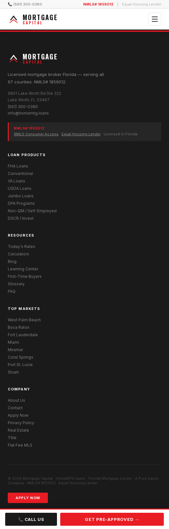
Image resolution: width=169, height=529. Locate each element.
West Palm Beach (24, 319)
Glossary (16, 283)
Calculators (18, 254)
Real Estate (18, 430)
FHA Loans (18, 166)
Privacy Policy (21, 422)
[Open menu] (154, 19)
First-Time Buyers (25, 276)
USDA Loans (19, 188)
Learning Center (23, 268)
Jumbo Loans (21, 195)
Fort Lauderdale (23, 334)
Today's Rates (21, 246)
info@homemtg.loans (28, 113)
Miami (13, 342)
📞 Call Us (31, 519)
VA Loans (16, 180)
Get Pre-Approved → (112, 519)
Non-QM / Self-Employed (32, 210)
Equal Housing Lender (81, 134)
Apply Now (18, 415)
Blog (12, 261)
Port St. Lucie (20, 364)
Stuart (13, 372)
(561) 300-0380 (23, 106)
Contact (15, 407)
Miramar (15, 349)
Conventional (20, 173)
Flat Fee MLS (20, 445)
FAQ (12, 291)
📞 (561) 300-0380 (25, 4)
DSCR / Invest (21, 218)
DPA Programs (21, 203)
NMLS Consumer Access (36, 134)
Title (12, 437)
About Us (16, 400)
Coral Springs (20, 357)
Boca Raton (18, 327)
